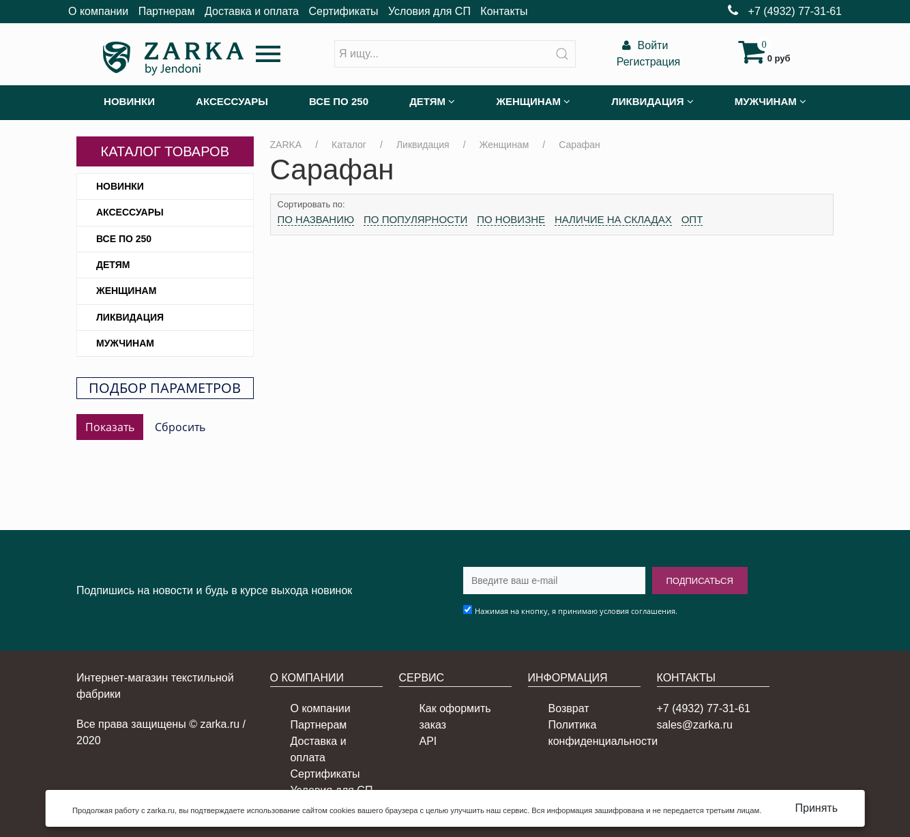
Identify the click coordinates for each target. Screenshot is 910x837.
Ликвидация (130, 317)
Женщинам (126, 290)
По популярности (415, 219)
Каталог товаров (164, 151)
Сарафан (579, 144)
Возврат (568, 708)
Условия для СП (429, 11)
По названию (316, 219)
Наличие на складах (613, 219)
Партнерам (166, 11)
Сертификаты (343, 11)
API (428, 741)
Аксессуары (130, 212)
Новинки (120, 186)
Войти (643, 45)
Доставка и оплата (252, 11)
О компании (98, 11)
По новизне (511, 219)
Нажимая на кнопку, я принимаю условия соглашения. (576, 611)
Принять (816, 808)
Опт (692, 219)
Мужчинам (125, 343)
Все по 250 (123, 238)
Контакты (503, 11)
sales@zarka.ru (695, 725)
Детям (113, 264)
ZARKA (286, 144)
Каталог (349, 144)
